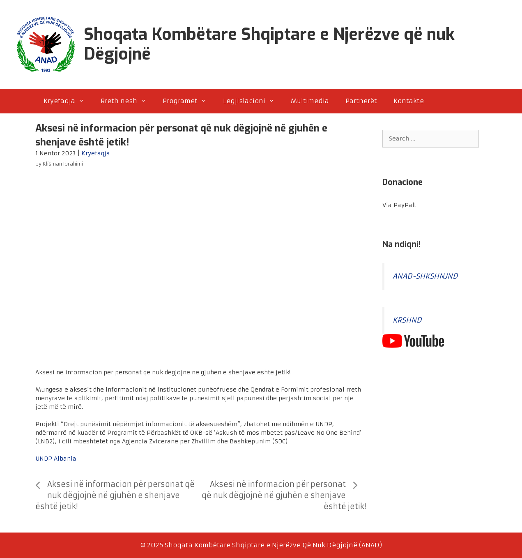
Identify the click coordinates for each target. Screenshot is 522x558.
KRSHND (407, 320)
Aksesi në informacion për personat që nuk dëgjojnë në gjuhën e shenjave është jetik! (115, 495)
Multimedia (310, 101)
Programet (189, 101)
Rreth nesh (127, 101)
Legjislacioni (253, 101)
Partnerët (361, 101)
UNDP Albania (55, 458)
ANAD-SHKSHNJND (425, 276)
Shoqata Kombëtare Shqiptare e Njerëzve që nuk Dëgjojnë (269, 44)
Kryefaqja (68, 101)
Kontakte (408, 101)
